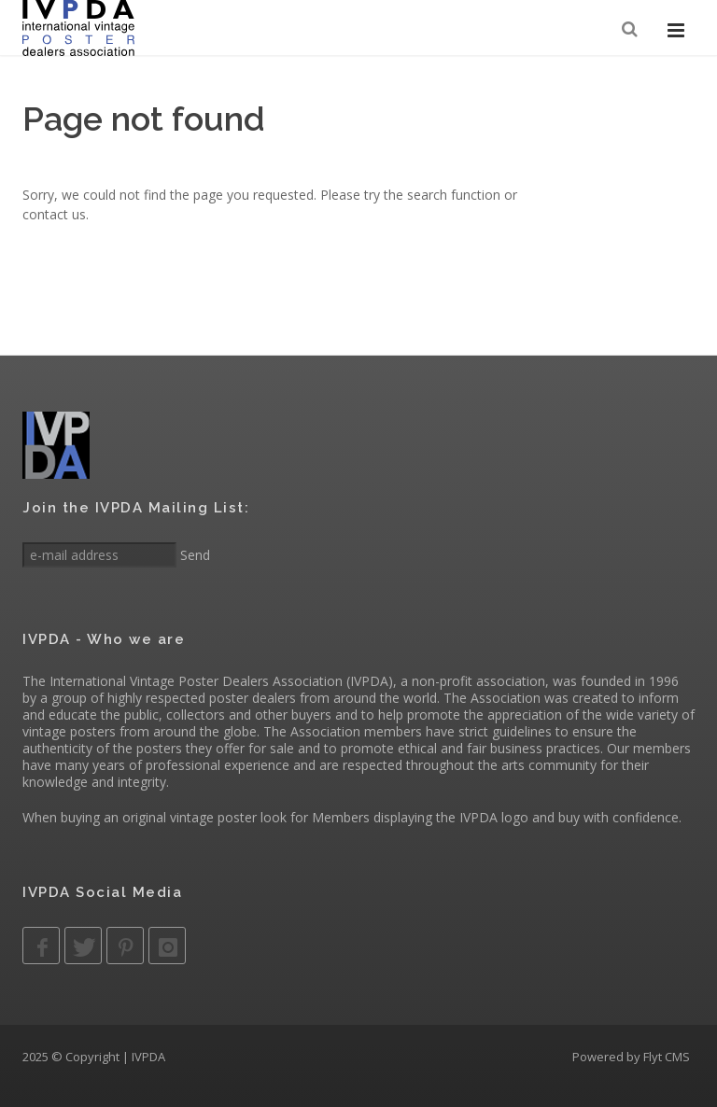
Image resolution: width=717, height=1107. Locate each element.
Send (193, 555)
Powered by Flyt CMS (631, 1056)
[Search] (631, 29)
